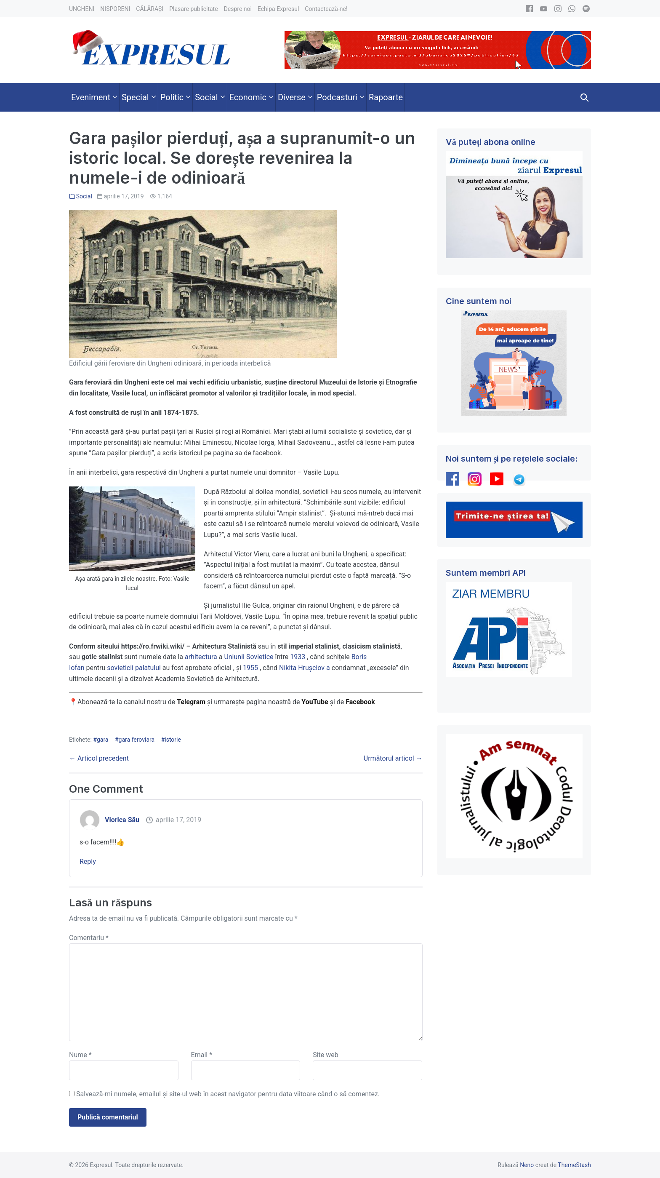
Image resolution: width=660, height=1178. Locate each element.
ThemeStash (574, 1165)
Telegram (191, 702)
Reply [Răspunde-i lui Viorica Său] (88, 861)
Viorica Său (122, 820)
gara (103, 739)
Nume (80, 1055)
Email (201, 1055)
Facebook (361, 702)
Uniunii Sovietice (248, 657)
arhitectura (201, 657)
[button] (584, 97)
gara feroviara (137, 739)
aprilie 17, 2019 (178, 820)
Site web (325, 1055)
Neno (527, 1165)
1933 (297, 657)
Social (84, 196)
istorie (173, 739)
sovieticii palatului (134, 668)
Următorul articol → (393, 758)
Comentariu (89, 938)
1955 (250, 668)
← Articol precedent (99, 758)
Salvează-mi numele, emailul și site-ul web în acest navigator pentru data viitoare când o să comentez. (228, 1094)
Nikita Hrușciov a (304, 668)
